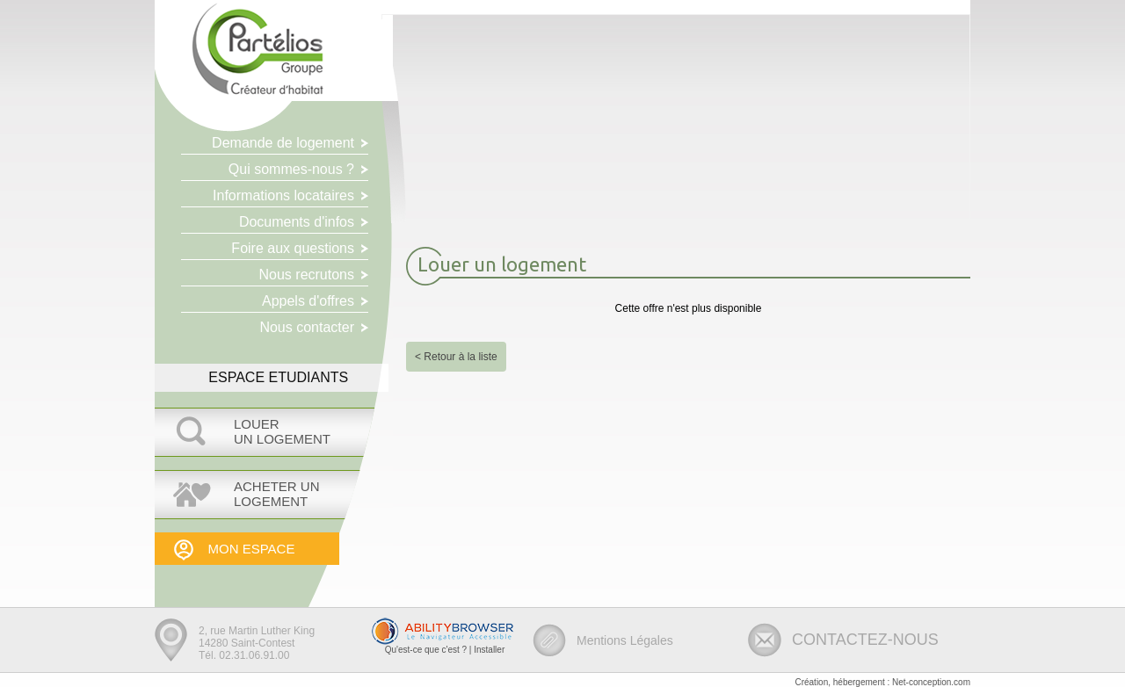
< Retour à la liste (456, 357)
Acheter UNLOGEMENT (277, 494)
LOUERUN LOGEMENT (282, 431)
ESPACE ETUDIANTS (278, 377)
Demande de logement (283, 142)
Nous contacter (306, 327)
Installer (489, 649)
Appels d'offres (308, 300)
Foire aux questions (292, 248)
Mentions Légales (625, 640)
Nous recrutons (307, 274)
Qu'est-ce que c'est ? (426, 649)
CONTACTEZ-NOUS (865, 639)
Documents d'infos (296, 221)
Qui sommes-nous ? (291, 169)
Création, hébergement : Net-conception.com (882, 682)
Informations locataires (283, 195)
